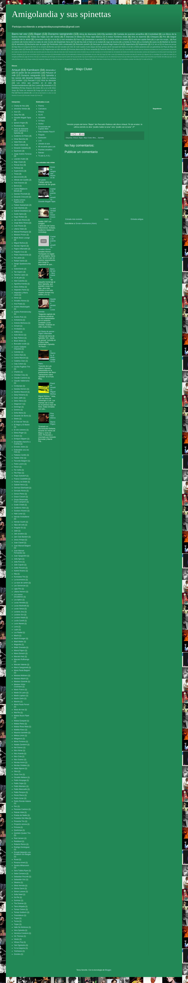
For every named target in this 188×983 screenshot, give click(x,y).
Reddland (17, 841)
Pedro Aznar (19, 798)
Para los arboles (23, 93)
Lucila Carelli (19, 621)
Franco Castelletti (21, 479)
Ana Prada (18, 304)
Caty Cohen (18, 364)
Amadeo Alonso (20, 301)
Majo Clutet (88, 138)
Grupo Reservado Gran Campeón (21, 501)
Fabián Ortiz (19, 458)
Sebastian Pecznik (21, 877)
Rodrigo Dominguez (22, 847)
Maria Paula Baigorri (22, 670)
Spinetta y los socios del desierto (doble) (34, 76)
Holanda (119, 54)
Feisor (16, 467)
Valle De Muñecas (21, 927)
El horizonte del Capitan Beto (44, 128)
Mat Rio (17, 713)
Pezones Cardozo (21, 809)
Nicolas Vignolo (20, 246)
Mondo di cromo (17, 95)
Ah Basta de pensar (169, 44)
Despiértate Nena (63, 42)
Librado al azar (44, 144)
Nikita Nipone (19, 768)
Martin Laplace (20, 696)
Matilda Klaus (19, 730)
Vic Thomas (18, 936)
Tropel (16, 918)
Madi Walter (18, 642)
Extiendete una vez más (91, 54)
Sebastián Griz (20, 880)
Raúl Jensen (19, 838)
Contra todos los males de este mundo (38, 42)
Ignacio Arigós (19, 123)
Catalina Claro (19, 361)
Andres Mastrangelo (22, 307)
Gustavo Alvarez (20, 511)
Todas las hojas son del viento (45, 37)
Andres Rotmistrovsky (22, 312)
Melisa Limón (19, 736)
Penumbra (150, 57)
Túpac (16, 924)
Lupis (16, 630)
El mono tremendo (45, 54)
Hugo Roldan (19, 217)
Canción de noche (27, 52)
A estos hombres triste (116, 37)
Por (164, 37)
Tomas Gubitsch (20, 912)
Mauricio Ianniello (21, 733)
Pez (15, 806)
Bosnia (174, 49)
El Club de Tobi (20, 422)
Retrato (41, 153)
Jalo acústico (19, 534)
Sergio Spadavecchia (22, 264)
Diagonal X (18, 404)
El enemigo (168, 52)
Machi (16, 636)
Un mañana (51, 78)
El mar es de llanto (31, 54)
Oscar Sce (18, 774)
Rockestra (18, 126)
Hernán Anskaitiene (21, 517)
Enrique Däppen (20, 439)
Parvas (27, 49)
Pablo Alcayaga (20, 780)
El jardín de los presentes (28, 73)
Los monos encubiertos (18, 596)
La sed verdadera (66, 39)
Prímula (17, 827)
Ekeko (16, 419)
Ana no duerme (138, 37)
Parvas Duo (18, 165)
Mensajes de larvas (56, 57)
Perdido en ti (37, 49)
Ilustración (42, 138)
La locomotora (19, 580)
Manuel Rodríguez (21, 232)
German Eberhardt (21, 488)
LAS (40, 141)
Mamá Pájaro (19, 650)
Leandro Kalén (19, 159)
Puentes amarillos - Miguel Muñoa (53, 388)
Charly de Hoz (19, 106)
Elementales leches (59, 54)
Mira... (95, 138)
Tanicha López (19, 275)
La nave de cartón (21, 583)
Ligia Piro (17, 589)
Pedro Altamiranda (21, 255)
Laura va (155, 42)
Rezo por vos (21, 59)
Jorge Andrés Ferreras (22, 154)
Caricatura (42, 109)
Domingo (17, 407)
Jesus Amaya (19, 540)
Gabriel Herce (19, 485)
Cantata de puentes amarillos (130, 34)
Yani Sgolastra (19, 945)
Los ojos (50, 90)
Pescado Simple (29, 95)
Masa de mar (19, 710)
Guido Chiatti (19, 505)
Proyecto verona (20, 824)
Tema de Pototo (105, 49)
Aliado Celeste (19, 145)
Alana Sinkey (19, 287)
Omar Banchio (19, 139)
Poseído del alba (161, 57)
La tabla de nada (167, 54)
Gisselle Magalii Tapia (22, 118)
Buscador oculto (20, 344)
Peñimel (17, 168)
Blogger (108, 970)
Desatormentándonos (20, 85)
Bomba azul (53, 47)
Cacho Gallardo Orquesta (20, 348)
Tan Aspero (18, 272)
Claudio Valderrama (21, 381)
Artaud (75, 138)
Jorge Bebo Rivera (21, 223)
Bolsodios (166, 49)
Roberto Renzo (20, 844)
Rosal (16, 859)
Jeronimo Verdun (20, 109)
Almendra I (51, 70)
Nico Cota (18, 756)
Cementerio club (40, 39)
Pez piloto (18, 258)
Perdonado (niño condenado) (61, 44)
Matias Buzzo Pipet (21, 716)
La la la (53, 39)
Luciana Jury (19, 612)
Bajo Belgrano (27, 88)
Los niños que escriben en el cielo (34, 83)
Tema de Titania (84, 59)
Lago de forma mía (30, 57)
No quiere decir (17, 49)
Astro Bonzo (19, 335)
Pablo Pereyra (19, 792)
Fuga (103, 54)
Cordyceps (18, 386)
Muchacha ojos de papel (37, 44)
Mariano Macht (20, 679)
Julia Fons (18, 562)
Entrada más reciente (73, 219)
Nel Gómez (18, 748)
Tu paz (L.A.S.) (44, 156)
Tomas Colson (19, 909)
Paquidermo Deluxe (138, 57)
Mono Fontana (19, 742)
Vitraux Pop (18, 942)
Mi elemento (19, 44)
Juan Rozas (18, 226)
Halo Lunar (111, 54)
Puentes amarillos (45, 150)
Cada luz (17, 52)
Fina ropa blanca (94, 37)
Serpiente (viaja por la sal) (46, 59)
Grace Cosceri (19, 497)
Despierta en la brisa (156, 52)
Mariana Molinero (21, 676)
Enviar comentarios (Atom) (86, 223)
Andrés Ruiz (19, 317)
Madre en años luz (48, 93)
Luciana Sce (19, 615)
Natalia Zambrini (20, 745)
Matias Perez (19, 724)
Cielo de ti (73, 47)
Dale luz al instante (114, 52)
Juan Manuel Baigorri (22, 546)
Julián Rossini (19, 568)
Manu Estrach (19, 653)
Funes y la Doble (20, 482)
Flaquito (41, 135)
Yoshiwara (18, 951)
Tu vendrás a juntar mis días (130, 59)
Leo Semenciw (20, 586)
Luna (16, 627)
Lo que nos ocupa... (161, 39)
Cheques (154, 37)
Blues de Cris (156, 49)
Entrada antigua (137, 219)
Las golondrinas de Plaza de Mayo (162, 47)
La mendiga (155, 54)
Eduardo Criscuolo (21, 197)
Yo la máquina (19, 948)
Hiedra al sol (125, 47)
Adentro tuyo (118, 49)
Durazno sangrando (60, 33)
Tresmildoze (19, 915)
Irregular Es (18, 528)
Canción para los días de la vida (46, 52)
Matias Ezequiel (20, 721)
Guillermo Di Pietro (21, 136)
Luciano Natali (19, 618)
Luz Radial (18, 632)
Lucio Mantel (19, 624)
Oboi (128, 57)
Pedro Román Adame (22, 801)
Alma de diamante (87, 34)
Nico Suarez (19, 760)
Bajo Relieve (19, 338)
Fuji (74, 42)
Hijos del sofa (19, 525)
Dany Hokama (19, 395)
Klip (15, 574)
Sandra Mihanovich (21, 865)
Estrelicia (15, 88)
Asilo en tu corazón (39, 47)
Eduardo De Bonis (21, 416)
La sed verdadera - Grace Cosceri (53, 214)
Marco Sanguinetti (21, 667)
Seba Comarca (20, 874)
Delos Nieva (19, 401)
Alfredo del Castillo (21, 180)
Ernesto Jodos (19, 447)
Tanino (74, 59)
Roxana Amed (19, 863)
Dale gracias (102, 47)
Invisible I (19, 80)
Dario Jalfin (18, 398)
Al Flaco (41, 121)
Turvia (16, 921)
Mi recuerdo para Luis (46, 147)
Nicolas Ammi (19, 762)
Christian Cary (19, 375)
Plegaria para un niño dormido (55, 49)
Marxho (17, 702)
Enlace (16, 436)
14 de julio (18, 278)
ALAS (40, 115)
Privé (38, 95)
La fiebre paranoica (140, 47)
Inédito (38, 88)
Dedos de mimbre (128, 52)
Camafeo (63, 47)
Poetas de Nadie (20, 815)
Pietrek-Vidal (19, 812)
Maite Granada (20, 647)
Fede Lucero (19, 464)
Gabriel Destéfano (21, 211)
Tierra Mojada (19, 906)
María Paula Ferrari (21, 704)
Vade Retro (18, 142)
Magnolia (17, 644)
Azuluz (41, 124)
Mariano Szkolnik (20, 682)
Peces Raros (19, 795)
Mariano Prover (20, 235)
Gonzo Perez (19, 494)
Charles (17, 372)
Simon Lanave (19, 892)
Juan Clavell (19, 543)
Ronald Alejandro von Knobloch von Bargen (22, 853)
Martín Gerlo (19, 698)
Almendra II (48, 85)
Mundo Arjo (81, 57)
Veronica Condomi (21, 933)
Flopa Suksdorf (20, 476)
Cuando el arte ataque (87, 47)
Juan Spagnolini (20, 556)
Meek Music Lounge (22, 238)
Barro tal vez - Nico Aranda (52, 273)
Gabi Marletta (19, 208)
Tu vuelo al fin (145, 59)
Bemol (16, 186)
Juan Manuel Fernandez (19, 552)
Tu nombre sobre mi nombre (117, 39)
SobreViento (19, 269)
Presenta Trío (19, 821)
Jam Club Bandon (21, 537)
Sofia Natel (18, 894)
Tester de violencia (26, 90)
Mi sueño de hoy (69, 57)
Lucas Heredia (19, 603)
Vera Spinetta (19, 930)
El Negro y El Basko (22, 425)
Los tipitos (18, 600)
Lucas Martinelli (20, 606)
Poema (41, 106)
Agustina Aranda (20, 284)
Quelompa (18, 830)
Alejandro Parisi (20, 290)
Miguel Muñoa (19, 243)
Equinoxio (18, 151)
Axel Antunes (19, 183)
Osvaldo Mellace (20, 777)
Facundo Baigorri (20, 461)
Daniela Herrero (20, 389)
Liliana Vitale (19, 229)
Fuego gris (40, 90)
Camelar (17, 352)
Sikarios (17, 882)
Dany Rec (18, 115)
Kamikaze (33, 69)
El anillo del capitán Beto (141, 39)
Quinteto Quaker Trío (22, 833)
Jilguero (146, 54)
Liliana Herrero (20, 592)
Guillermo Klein (20, 508)
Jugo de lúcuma (112, 42)
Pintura (41, 112)
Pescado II (32, 80)
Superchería (130, 44)
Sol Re (16, 897)
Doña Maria (18, 413)
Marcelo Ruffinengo (21, 659)
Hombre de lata (130, 54)
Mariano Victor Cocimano (19, 685)
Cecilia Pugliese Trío (22, 367)
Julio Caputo (19, 565)
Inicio (106, 219)
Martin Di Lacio (20, 693)
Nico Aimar (18, 750)
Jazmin (139, 54)
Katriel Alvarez (19, 571)
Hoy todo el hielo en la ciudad (91, 42)
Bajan (37, 33)
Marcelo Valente (20, 665)
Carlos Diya (18, 355)
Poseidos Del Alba (21, 818)
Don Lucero (36, 85)
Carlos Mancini (20, 358)
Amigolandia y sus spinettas (61, 14)
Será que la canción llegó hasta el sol (107, 44)
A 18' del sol (155, 44)
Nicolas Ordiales (20, 765)
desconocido (19, 177)
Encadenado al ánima (75, 54)
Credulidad (153, 34)
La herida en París (129, 42)
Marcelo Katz (19, 656)
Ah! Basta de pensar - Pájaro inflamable (46, 332)
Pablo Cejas (19, 783)
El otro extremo (20, 430)
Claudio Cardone (20, 378)
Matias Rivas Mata (21, 727)
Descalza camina (141, 52)
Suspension (143, 44)
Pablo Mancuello (20, 789)
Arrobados (18, 329)
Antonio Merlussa (21, 323)
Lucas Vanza (19, 609)
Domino (17, 410)
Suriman (17, 900)
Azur (16, 112)
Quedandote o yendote (94, 39)
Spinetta (101, 138)
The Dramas (19, 903)
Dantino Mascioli (20, 392)
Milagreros (18, 739)
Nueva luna (120, 57)
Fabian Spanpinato (21, 205)
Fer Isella (17, 470)
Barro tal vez (20, 33)
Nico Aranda (19, 754)
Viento (16, 939)
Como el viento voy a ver (84, 52)
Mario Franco (19, 690)
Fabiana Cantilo (20, 455)
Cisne (60, 52)
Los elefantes (43, 57)
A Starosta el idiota (73, 37)
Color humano (69, 52)
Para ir (79, 39)
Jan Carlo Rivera (20, 220)
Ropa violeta (32, 59)
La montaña (144, 42)
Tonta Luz (116, 59)
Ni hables (90, 57)
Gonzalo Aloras (20, 491)
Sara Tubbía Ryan (21, 871)
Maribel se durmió (169, 42)
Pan (13, 93)
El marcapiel (114, 47)
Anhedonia (18, 320)
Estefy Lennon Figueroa (19, 201)
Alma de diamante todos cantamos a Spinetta (21, 131)
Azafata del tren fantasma (142, 49)
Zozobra (17, 954)
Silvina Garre (19, 888)
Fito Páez (17, 473)
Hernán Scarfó (19, 522)
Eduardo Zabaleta (21, 148)
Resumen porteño (83, 44)
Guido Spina (19, 214)
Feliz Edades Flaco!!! (46, 132)
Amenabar (128, 49)
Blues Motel (18, 341)
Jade (16, 531)
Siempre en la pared (63, 59)
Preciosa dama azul (76, 49)
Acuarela (41, 118)
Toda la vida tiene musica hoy (101, 59)
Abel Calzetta (19, 281)
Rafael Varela (19, 261)
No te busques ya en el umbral (105, 57)
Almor (16, 298)
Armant (17, 326)
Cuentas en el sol (100, 52)
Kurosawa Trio (19, 577)
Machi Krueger (19, 638)
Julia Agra (18, 559)
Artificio (17, 332)
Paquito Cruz (19, 252)
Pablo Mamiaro (20, 786)
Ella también (107, 34)
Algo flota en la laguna (22, 47)
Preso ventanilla (91, 49)
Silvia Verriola (19, 886)
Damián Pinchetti (20, 194)
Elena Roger (19, 433)
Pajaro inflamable (21, 249)
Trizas (16, 174)
